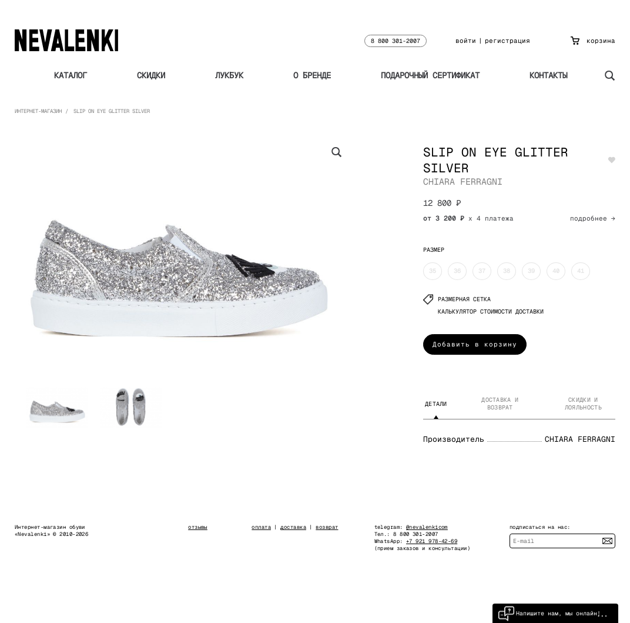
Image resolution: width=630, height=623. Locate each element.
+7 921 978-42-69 (431, 541)
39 (531, 271)
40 (555, 271)
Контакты (548, 75)
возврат (327, 527)
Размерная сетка (457, 299)
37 (481, 271)
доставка (293, 527)
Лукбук (229, 75)
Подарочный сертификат (430, 75)
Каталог (70, 75)
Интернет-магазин (38, 111)
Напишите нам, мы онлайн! (549, 613)
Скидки (151, 75)
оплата (261, 527)
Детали (436, 404)
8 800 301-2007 (395, 41)
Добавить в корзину (475, 344)
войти (465, 40)
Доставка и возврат (499, 403)
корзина (593, 40)
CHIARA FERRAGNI (462, 181)
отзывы (197, 527)
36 (457, 271)
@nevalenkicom (427, 527)
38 (506, 271)
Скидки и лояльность (583, 403)
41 (580, 271)
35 (432, 271)
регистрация (507, 40)
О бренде (312, 75)
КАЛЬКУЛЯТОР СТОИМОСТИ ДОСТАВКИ (491, 311)
